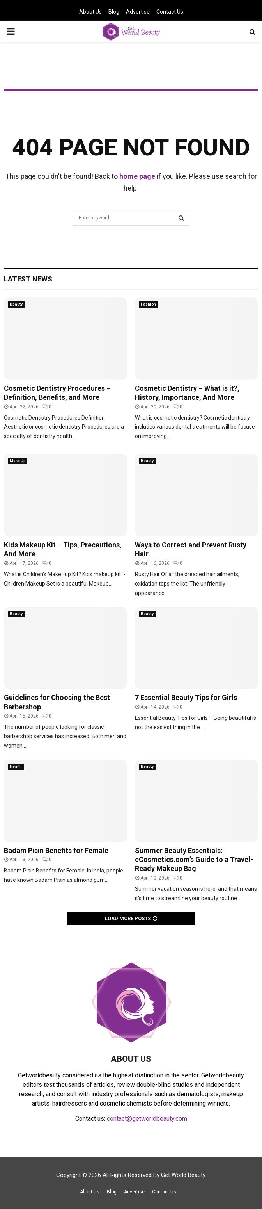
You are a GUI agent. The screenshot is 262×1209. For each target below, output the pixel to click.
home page (137, 176)
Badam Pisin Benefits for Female (56, 850)
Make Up (17, 461)
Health (16, 766)
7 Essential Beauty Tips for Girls (186, 697)
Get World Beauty (183, 1175)
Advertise (138, 12)
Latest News (28, 279)
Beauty (16, 304)
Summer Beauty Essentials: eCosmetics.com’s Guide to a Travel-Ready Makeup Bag (194, 859)
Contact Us (169, 12)
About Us (90, 12)
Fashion (148, 304)
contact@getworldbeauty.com (147, 1118)
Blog (113, 12)
